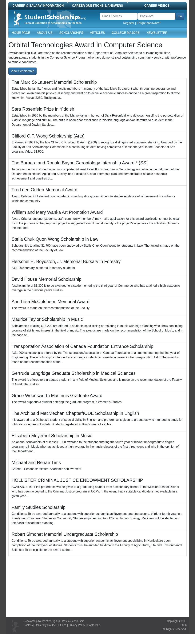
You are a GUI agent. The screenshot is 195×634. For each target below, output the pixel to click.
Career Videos (156, 5)
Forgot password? (149, 23)
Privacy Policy (77, 625)
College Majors (126, 32)
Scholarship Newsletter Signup (42, 621)
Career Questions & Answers (97, 5)
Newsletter (156, 32)
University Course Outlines (50, 625)
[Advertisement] (97, 585)
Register (128, 23)
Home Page (21, 32)
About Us (45, 32)
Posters (28, 625)
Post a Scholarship (73, 621)
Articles (97, 32)
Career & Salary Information (38, 5)
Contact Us (94, 625)
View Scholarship (22, 71)
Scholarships (71, 32)
